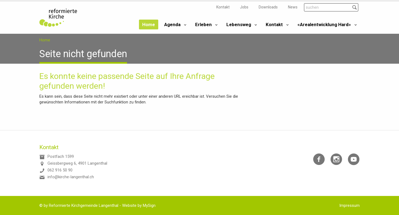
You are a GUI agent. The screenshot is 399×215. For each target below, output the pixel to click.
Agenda (172, 24)
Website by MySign (139, 205)
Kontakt (223, 7)
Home (148, 24)
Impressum (349, 205)
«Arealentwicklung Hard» (324, 24)
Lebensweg (238, 24)
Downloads (268, 7)
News (292, 7)
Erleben (203, 24)
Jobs (244, 7)
